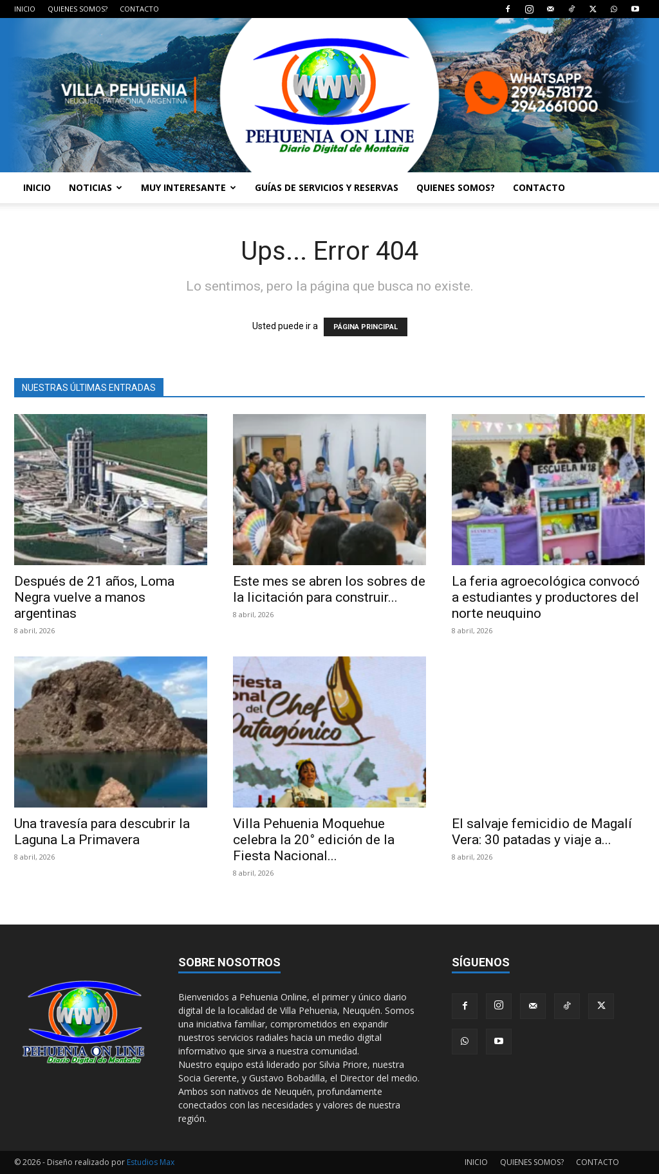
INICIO (24, 9)
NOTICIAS (95, 187)
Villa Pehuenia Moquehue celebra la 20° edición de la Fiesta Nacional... (313, 839)
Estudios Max (150, 1162)
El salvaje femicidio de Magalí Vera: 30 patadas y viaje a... (542, 831)
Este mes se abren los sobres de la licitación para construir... (329, 589)
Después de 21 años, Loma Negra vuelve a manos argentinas (94, 597)
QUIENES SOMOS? (77, 9)
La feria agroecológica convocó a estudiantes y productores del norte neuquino (546, 597)
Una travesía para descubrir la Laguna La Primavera (102, 831)
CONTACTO (139, 9)
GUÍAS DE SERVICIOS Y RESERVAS (326, 187)
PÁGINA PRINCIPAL (365, 327)
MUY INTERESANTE (188, 187)
